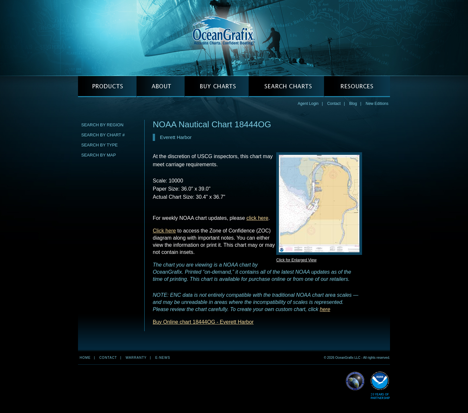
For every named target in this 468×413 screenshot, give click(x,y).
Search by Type (99, 145)
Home (85, 357)
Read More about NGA (355, 381)
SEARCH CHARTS (286, 86)
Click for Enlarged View (296, 260)
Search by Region (102, 124)
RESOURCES (357, 86)
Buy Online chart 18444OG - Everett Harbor (203, 322)
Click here (164, 230)
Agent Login (308, 103)
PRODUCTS (107, 86)
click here (257, 218)
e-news (162, 357)
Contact (334, 103)
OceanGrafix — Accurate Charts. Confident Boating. (234, 37)
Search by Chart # (103, 134)
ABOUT (160, 86)
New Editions (377, 103)
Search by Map (98, 155)
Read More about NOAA (380, 385)
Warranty (136, 357)
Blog (353, 103)
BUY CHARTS (217, 86)
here (325, 309)
